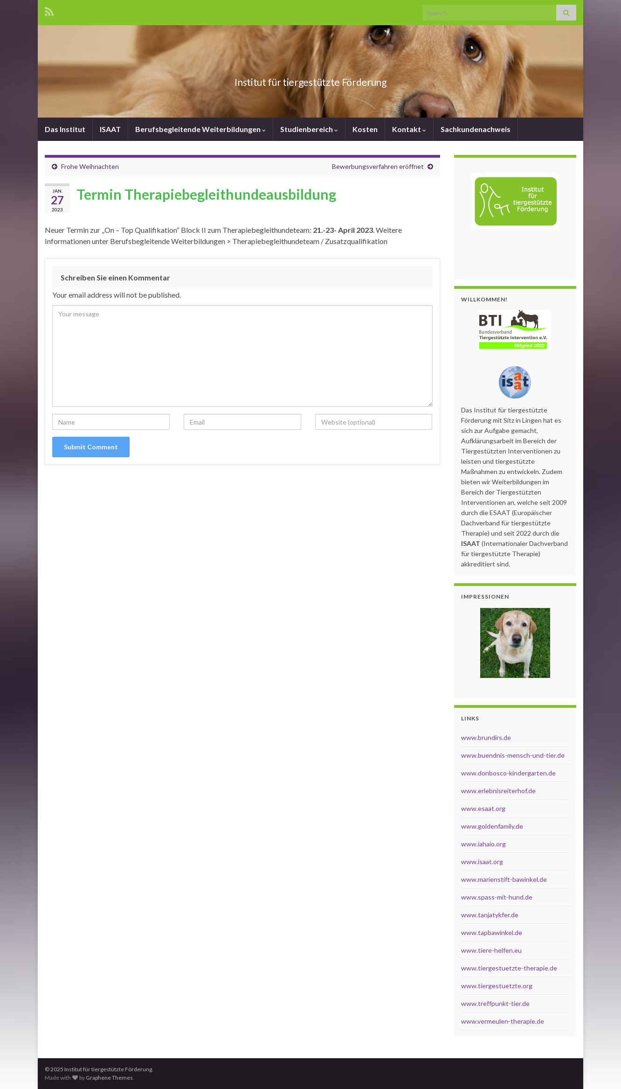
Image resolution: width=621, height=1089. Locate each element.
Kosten (365, 129)
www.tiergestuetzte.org (496, 986)
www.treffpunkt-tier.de (495, 1003)
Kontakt (409, 129)
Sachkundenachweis (476, 129)
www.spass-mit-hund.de (496, 897)
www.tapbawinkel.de (491, 932)
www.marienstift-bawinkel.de (504, 879)
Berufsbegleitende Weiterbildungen (200, 129)
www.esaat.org (483, 808)
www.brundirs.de (486, 737)
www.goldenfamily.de (492, 826)
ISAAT (110, 129)
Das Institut (65, 129)
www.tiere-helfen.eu (491, 950)
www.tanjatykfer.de (489, 915)
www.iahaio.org (483, 844)
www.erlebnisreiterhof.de (498, 791)
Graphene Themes (109, 1077)
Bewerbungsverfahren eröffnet (378, 166)
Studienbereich (309, 129)
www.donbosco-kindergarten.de (508, 773)
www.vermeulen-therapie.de (502, 1021)
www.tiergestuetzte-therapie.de (509, 968)
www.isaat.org (482, 862)
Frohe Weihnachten (90, 166)
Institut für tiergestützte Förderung (310, 80)
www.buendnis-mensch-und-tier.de (513, 755)
